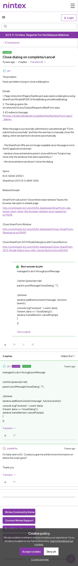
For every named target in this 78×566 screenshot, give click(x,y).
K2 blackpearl (12, 42)
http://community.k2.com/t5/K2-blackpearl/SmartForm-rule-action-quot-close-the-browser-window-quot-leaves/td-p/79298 (37, 211)
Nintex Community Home (20, 512)
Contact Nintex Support (19, 520)
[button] (4, 18)
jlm (8, 70)
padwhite (12, 448)
